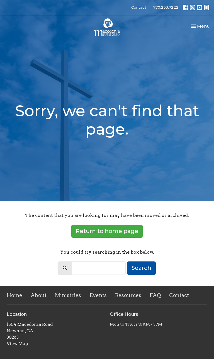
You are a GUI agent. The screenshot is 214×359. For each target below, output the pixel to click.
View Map (17, 343)
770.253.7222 (166, 7)
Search (141, 268)
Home (14, 295)
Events (98, 295)
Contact (138, 7)
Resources (128, 295)
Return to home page (107, 231)
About (39, 295)
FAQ (155, 295)
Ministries (68, 295)
